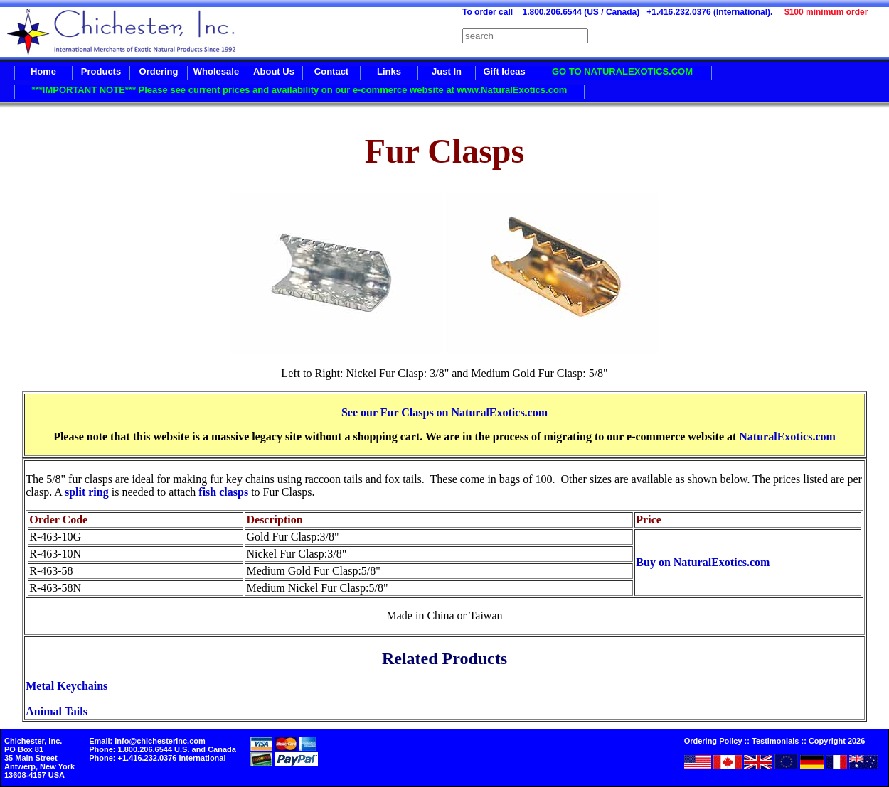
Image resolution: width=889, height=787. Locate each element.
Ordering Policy (713, 741)
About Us (273, 71)
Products (101, 71)
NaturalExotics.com (787, 436)
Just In (447, 71)
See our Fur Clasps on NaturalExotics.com (444, 412)
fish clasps (223, 492)
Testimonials (775, 741)
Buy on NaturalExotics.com (703, 562)
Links (389, 71)
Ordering (159, 71)
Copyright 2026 (837, 741)
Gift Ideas (504, 71)
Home (43, 71)
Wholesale (216, 71)
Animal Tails (56, 711)
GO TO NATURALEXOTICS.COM (622, 71)
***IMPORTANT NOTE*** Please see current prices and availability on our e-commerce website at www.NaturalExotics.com (300, 90)
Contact (331, 71)
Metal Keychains (66, 686)
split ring (87, 492)
